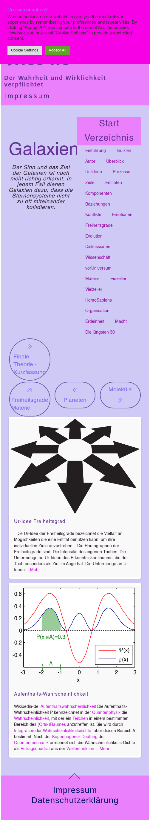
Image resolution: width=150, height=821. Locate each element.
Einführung (95, 151)
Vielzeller (93, 290)
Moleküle (120, 395)
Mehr (35, 570)
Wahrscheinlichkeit (31, 719)
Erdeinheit (94, 322)
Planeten (75, 394)
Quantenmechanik (31, 743)
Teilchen (80, 719)
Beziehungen (97, 204)
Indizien (124, 151)
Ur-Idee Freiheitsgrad (39, 521)
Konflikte (93, 215)
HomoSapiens (98, 300)
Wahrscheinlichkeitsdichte (67, 731)
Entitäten (113, 183)
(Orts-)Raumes (52, 725)
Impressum (27, 96)
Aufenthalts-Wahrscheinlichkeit (51, 694)
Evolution (94, 236)
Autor (90, 161)
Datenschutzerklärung (74, 800)
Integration (24, 731)
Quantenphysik (106, 713)
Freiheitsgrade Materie (29, 398)
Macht (121, 322)
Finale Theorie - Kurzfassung (29, 359)
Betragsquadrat (35, 749)
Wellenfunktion (80, 749)
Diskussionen (97, 247)
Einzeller (118, 279)
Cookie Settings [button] (24, 50)
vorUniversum (98, 268)
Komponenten (98, 193)
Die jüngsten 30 (100, 332)
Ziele (90, 183)
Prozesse (121, 172)
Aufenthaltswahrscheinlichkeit (68, 707)
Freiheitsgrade (99, 226)
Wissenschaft (97, 258)
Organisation (97, 311)
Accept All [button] (57, 50)
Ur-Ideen (93, 172)
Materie (92, 279)
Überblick (115, 161)
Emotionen (122, 215)
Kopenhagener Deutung (75, 737)
